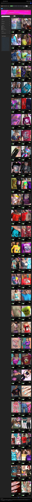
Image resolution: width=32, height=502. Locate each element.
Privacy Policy (11, 500)
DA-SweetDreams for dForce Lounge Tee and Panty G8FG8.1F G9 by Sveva (20, 61)
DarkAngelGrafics (13, 206)
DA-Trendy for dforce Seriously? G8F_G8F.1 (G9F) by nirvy (18, 125)
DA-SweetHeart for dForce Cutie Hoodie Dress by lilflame (18, 173)
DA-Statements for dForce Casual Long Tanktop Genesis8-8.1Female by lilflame (20, 45)
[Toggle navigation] (1, 1)
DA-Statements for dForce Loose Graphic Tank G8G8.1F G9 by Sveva (9, 41)
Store (1, 8)
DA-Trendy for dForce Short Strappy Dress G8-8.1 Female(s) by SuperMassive (20, 333)
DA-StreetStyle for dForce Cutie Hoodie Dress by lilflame (18, 189)
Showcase (4, 8)
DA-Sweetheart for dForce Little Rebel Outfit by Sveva (7, 46)
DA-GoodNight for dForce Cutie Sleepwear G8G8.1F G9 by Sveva (8, 47)
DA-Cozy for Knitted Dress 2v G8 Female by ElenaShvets (18, 317)
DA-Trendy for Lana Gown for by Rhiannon (16, 157)
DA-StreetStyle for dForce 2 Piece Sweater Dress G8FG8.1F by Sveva (19, 253)
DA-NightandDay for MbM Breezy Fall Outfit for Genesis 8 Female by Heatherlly (20, 221)
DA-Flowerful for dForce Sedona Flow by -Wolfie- (17, 269)
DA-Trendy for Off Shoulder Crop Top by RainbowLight (17, 141)
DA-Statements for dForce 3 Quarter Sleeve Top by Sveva (8, 40)
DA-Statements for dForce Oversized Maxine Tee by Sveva (8, 39)
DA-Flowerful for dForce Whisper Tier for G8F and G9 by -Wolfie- (19, 29)
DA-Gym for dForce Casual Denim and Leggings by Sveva (8, 48)
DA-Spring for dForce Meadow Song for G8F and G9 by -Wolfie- (19, 77)
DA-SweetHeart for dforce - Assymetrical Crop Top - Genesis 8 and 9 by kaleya (20, 237)
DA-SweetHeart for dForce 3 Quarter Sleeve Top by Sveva (8, 38)
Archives (7, 8)
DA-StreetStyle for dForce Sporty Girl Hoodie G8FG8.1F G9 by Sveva (19, 93)
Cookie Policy (6, 500)
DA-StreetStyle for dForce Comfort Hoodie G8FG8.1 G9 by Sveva (8, 50)
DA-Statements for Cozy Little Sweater (26, 125)
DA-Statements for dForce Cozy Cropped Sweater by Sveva (8, 49)
